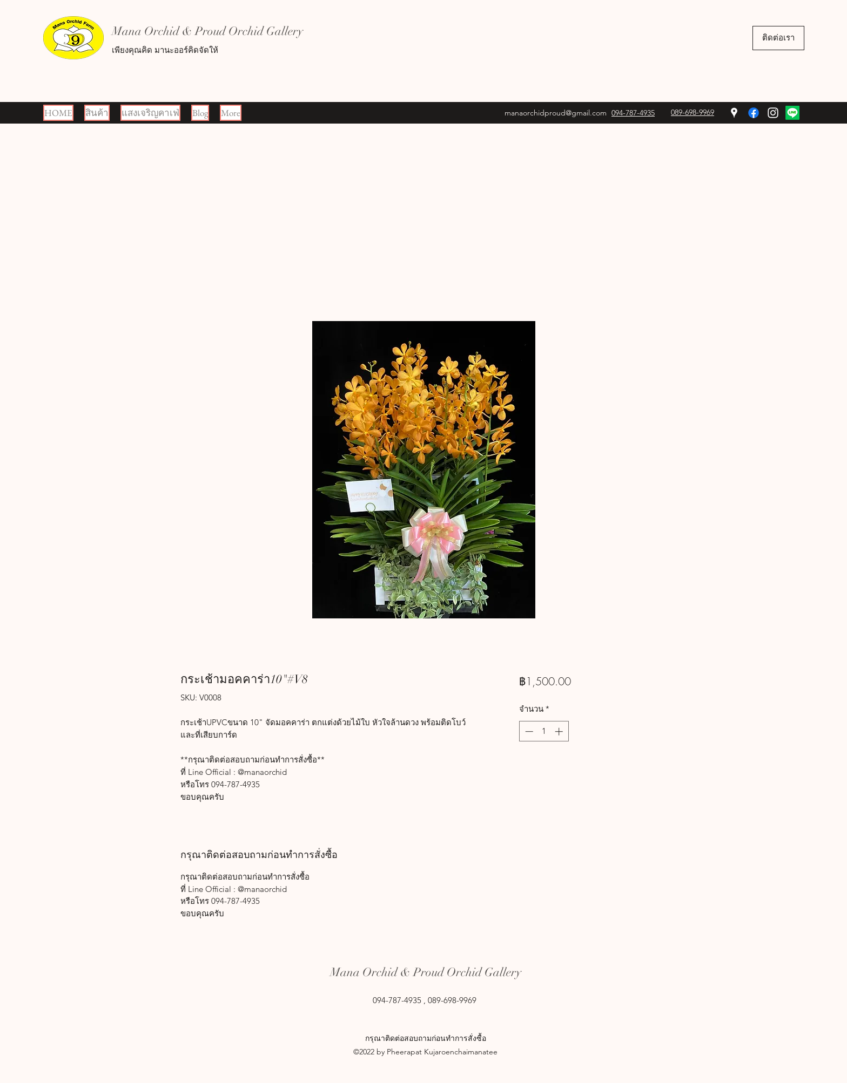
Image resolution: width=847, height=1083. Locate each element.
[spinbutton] (544, 731)
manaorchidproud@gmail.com (556, 113)
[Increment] (560, 731)
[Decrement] (528, 731)
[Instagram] (773, 113)
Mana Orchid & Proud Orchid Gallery (207, 31)
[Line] (792, 113)
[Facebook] (754, 113)
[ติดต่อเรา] (778, 38)
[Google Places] (734, 113)
